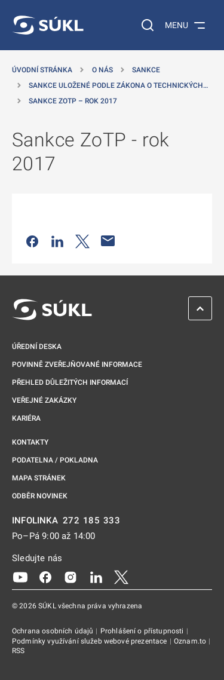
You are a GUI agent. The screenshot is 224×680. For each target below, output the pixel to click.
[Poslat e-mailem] (108, 240)
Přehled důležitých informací (70, 382)
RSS (18, 651)
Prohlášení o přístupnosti (143, 631)
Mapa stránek (39, 478)
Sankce (146, 70)
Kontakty (30, 442)
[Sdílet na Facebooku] (32, 240)
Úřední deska (37, 346)
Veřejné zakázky (44, 400)
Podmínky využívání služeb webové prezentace (90, 641)
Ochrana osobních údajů (53, 631)
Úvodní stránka (42, 70)
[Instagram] (70, 576)
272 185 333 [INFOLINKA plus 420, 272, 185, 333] (92, 520)
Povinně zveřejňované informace (77, 364)
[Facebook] (45, 576)
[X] (121, 576)
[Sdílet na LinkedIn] (57, 240)
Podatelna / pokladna (55, 460)
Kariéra (26, 418)
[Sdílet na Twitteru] (82, 240)
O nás (102, 70)
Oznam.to (191, 641)
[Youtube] (20, 576)
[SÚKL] (48, 25)
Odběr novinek (39, 496)
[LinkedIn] (96, 576)
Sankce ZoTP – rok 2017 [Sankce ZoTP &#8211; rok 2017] (73, 101)
